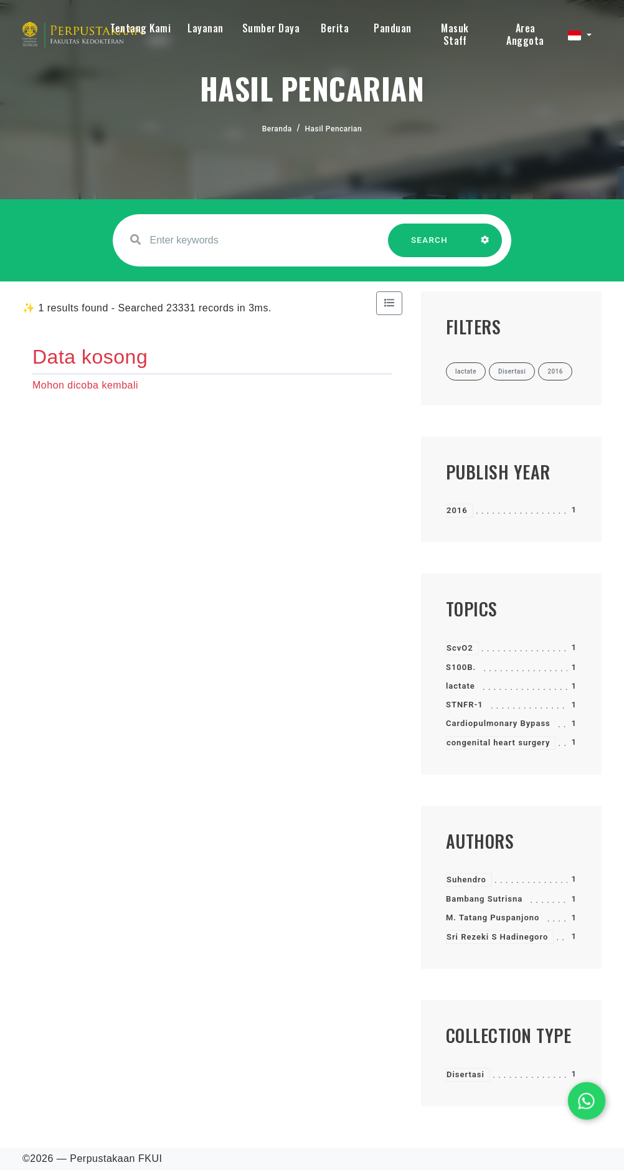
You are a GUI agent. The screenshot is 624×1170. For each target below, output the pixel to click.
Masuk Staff (455, 34)
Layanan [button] (205, 28)
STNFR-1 (464, 704)
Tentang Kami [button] (140, 28)
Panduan (393, 28)
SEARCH (430, 246)
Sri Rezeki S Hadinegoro (497, 936)
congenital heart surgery (498, 742)
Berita (335, 28)
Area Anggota (525, 34)
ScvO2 (460, 648)
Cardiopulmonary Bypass (498, 723)
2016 (457, 510)
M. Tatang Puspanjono (492, 917)
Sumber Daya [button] (271, 28)
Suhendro (466, 879)
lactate (460, 686)
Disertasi (466, 1074)
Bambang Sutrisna (484, 898)
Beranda (277, 129)
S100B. (461, 667)
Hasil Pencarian (333, 129)
